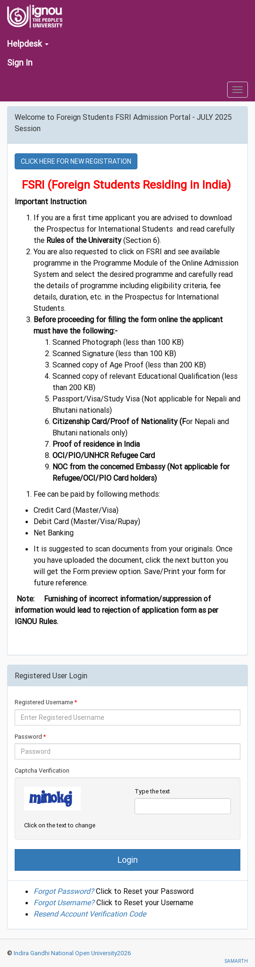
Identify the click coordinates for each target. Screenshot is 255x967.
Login (128, 859)
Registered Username (44, 702)
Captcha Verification (42, 771)
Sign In (20, 62)
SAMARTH (236, 961)
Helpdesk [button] (28, 43)
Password (28, 737)
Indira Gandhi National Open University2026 (71, 953)
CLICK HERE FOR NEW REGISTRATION (76, 161)
